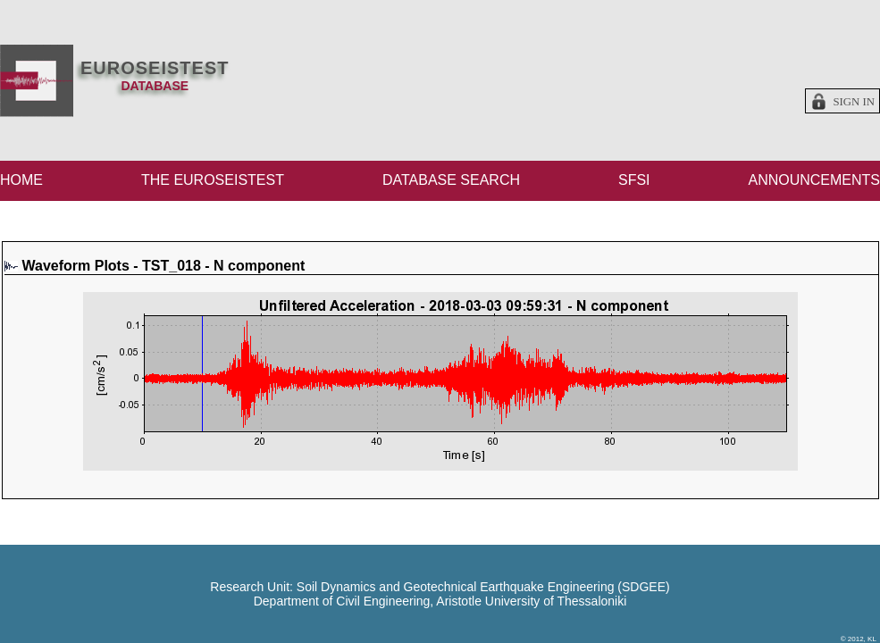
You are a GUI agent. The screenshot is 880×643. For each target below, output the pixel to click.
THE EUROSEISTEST (212, 180)
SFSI (634, 180)
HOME (21, 180)
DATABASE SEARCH (451, 180)
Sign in (854, 102)
